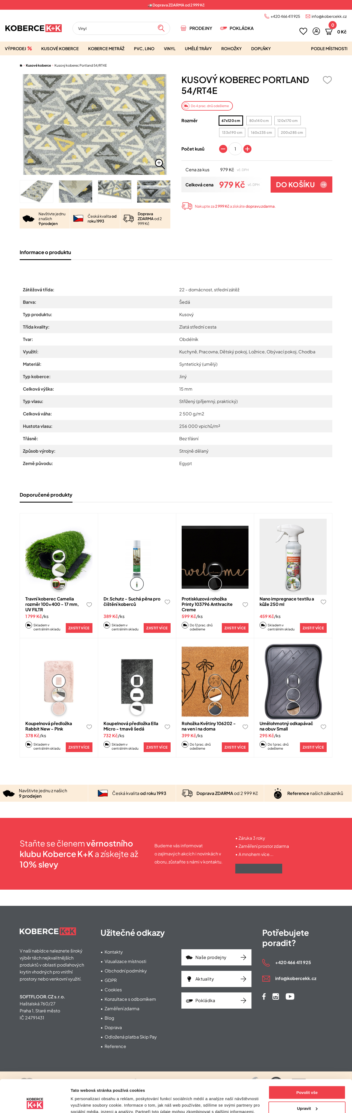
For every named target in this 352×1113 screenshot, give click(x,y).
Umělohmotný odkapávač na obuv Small (286, 726)
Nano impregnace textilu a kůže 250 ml (287, 601)
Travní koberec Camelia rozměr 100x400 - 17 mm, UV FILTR (52, 604)
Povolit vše (307, 1062)
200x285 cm (290, 132)
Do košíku (295, 184)
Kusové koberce (60, 48)
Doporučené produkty (46, 494)
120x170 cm (286, 120)
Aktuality (204, 979)
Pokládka (242, 28)
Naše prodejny (210, 957)
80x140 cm (258, 120)
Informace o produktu (45, 252)
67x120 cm (229, 120)
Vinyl (169, 48)
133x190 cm (230, 132)
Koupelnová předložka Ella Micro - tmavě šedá (130, 726)
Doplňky (261, 48)
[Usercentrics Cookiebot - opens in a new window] (34, 1102)
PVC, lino (144, 48)
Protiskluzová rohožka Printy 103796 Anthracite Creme (207, 604)
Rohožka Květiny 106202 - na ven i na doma (209, 726)
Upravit (307, 1077)
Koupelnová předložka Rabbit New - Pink (48, 726)
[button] (316, 31)
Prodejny (200, 28)
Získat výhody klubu (258, 868)
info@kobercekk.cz (329, 16)
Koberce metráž (106, 48)
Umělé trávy (198, 48)
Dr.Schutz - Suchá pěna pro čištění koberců (131, 601)
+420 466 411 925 (285, 16)
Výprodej (15, 48)
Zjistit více (79, 628)
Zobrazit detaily (86, 1102)
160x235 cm (260, 132)
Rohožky (231, 48)
